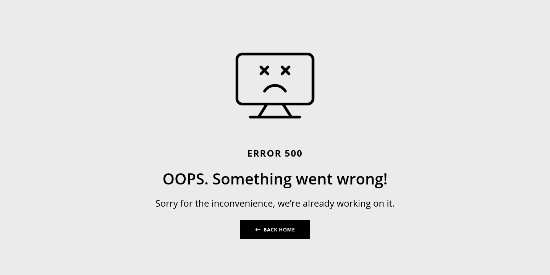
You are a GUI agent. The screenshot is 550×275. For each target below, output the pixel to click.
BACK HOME (279, 229)
